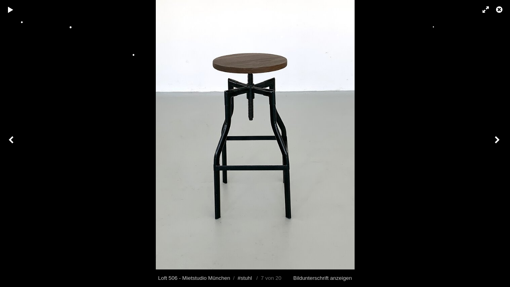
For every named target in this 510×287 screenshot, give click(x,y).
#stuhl (244, 278)
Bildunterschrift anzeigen (322, 278)
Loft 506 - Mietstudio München (194, 278)
